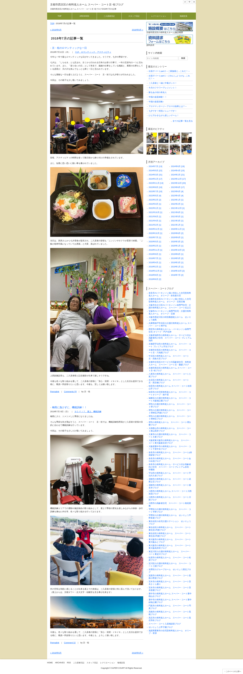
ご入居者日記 (109, 16)
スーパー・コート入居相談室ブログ (165, 624)
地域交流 (183, 16)
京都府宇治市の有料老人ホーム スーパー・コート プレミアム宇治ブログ (170, 345)
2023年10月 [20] (178, 183)
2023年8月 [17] (178, 187)
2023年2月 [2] (155, 200)
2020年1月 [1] (177, 246)
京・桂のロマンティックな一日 (69, 47)
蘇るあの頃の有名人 (158, 92)
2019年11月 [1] (155, 250)
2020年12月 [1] (155, 229)
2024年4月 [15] (178, 170)
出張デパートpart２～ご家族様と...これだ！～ (169, 71)
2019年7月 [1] (155, 258)
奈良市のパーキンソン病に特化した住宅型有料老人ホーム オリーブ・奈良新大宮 (170, 294)
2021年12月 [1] (178, 208)
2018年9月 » (137, 30)
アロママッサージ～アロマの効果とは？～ (168, 106)
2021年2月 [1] (155, 225)
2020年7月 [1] (155, 237)
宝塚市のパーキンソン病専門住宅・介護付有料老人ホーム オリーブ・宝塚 (170, 312)
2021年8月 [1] (177, 212)
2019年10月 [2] (178, 250)
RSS (69, 663)
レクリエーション (158, 16)
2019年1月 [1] (177, 266)
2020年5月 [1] (155, 241)
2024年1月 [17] (155, 179)
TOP (52, 23)
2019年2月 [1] (155, 266)
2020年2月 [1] (155, 246)
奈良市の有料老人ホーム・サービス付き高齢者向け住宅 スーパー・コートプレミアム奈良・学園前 (170, 467)
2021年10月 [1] (155, 212)
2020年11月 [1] (178, 229)
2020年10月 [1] (155, 233)
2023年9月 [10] (155, 187)
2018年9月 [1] (155, 275)
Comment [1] (70, 642)
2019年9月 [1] (155, 254)
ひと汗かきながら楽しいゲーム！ (164, 115)
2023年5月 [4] (155, 195)
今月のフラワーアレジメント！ (163, 88)
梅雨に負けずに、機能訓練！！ (69, 407)
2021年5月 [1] (177, 216)
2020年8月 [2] (177, 233)
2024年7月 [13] (155, 166)
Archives (84, 16)
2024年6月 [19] (178, 166)
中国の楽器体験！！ (158, 97)
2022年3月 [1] (155, 204)
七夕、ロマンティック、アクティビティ (93, 52)
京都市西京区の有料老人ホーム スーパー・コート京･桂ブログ (87, 4)
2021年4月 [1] (155, 221)
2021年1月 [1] (177, 225)
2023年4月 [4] (177, 195)
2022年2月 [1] (177, 204)
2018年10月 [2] (178, 271)
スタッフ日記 (133, 16)
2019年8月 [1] (177, 254)
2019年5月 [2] (177, 258)
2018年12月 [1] (155, 271)
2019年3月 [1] (177, 262)
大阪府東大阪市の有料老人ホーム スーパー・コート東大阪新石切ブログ (170, 441)
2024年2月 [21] (178, 175)
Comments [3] (70, 391)
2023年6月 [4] (177, 191)
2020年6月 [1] (177, 237)
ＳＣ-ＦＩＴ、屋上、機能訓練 (87, 411)
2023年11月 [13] (156, 183)
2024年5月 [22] (155, 170)
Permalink (54, 391)
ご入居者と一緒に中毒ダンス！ (163, 83)
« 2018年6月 (56, 30)
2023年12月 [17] (178, 179)
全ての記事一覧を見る (183, 121)
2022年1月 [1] (155, 208)
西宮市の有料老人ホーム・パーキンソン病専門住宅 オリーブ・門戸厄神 (170, 330)
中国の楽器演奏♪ (156, 101)
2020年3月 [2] (177, 241)
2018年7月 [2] (177, 275)
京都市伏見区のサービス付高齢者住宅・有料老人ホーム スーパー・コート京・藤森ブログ (170, 363)
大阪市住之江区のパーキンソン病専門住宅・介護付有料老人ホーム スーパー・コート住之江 (170, 306)
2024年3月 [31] (155, 175)
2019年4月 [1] (155, 262)
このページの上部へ (233, 671)
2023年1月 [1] (177, 200)
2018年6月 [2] (155, 279)
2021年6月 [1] (155, 216)
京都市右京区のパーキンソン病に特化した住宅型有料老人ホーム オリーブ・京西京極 (170, 300)
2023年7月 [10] (155, 191)
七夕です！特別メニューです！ (163, 111)
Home (50, 663)
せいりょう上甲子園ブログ (161, 627)
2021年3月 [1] (177, 221)
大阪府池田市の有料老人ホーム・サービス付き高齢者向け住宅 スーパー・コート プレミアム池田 (170, 338)
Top (60, 16)
